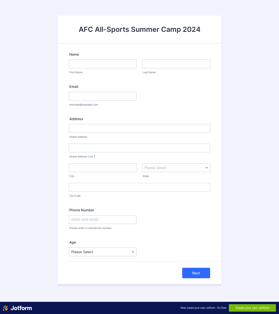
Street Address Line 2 (82, 156)
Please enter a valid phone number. (90, 228)
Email (73, 86)
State (146, 176)
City (71, 176)
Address (76, 119)
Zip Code (74, 195)
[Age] (102, 251)
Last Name (149, 72)
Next (196, 273)
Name (74, 54)
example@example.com (83, 104)
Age (72, 242)
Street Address (78, 136)
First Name (75, 72)
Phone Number (81, 210)
